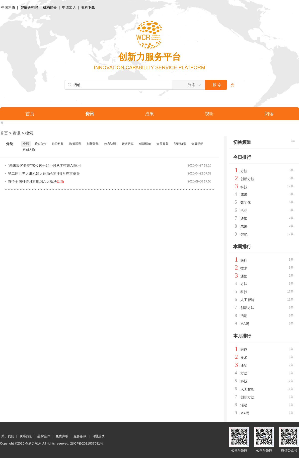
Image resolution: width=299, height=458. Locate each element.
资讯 (16, 133)
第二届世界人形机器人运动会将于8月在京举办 (44, 173)
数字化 (245, 202)
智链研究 (128, 144)
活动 (243, 210)
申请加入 (69, 7)
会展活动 (197, 144)
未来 (243, 226)
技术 (243, 268)
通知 (243, 218)
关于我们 (7, 436)
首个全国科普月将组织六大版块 (36, 181)
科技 (243, 187)
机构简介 (50, 7)
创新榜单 (145, 144)
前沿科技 (58, 144)
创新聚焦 (93, 144)
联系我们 (25, 436)
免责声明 (62, 436)
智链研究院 (29, 7)
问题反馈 (98, 436)
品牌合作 (43, 436)
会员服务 (162, 144)
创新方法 (247, 179)
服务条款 (80, 436)
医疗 (243, 260)
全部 (26, 144)
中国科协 (8, 7)
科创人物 (29, 150)
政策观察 (75, 144)
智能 (243, 234)
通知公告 (40, 144)
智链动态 (180, 144)
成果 (243, 194)
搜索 (29, 133)
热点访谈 (110, 144)
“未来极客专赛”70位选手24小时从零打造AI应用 (44, 165)
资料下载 (88, 7)
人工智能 (247, 300)
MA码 (244, 324)
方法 (243, 171)
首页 (4, 133)
